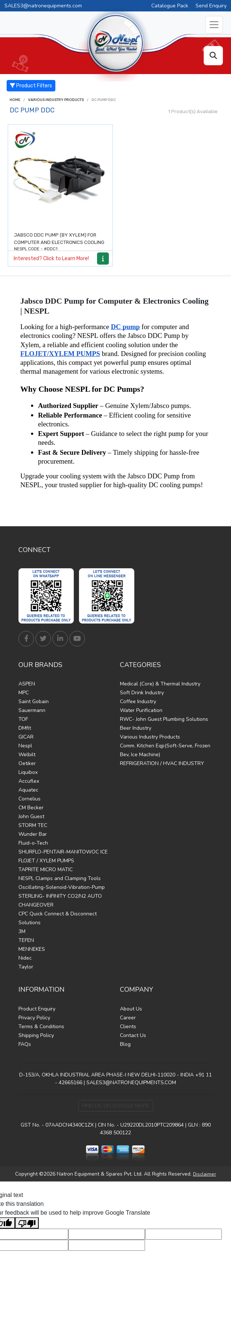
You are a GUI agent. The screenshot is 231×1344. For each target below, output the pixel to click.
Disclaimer (204, 1174)
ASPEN (26, 683)
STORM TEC (32, 825)
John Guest (31, 816)
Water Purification (141, 710)
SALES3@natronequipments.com (43, 5)
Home (15, 100)
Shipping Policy (36, 1035)
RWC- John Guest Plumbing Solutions (164, 719)
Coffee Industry (138, 701)
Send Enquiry (211, 5)
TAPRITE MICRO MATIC (45, 869)
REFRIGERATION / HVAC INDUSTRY (162, 763)
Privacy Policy (34, 1017)
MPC (23, 692)
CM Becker (31, 807)
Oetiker (27, 763)
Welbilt (26, 754)
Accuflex (28, 781)
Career (128, 1017)
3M (21, 931)
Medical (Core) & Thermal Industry (160, 683)
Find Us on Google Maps (115, 1105)
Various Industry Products (56, 100)
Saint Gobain (33, 701)
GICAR (26, 736)
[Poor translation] (27, 1223)
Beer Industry (135, 728)
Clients (128, 1026)
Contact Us (133, 1035)
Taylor (25, 966)
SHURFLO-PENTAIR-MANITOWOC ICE (63, 851)
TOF (23, 719)
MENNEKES (31, 949)
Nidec (25, 957)
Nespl (25, 745)
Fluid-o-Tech (33, 842)
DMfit (24, 728)
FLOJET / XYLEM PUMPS (46, 860)
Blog (125, 1044)
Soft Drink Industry (142, 692)
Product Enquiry (36, 1008)
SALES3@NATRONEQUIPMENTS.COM (131, 1082)
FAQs (24, 1044)
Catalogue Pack (169, 5)
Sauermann (31, 710)
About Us (131, 1008)
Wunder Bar (32, 834)
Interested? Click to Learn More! (51, 258)
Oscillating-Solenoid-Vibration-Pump (61, 887)
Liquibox (28, 772)
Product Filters (31, 86)
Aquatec (28, 789)
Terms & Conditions (41, 1026)
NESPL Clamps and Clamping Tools (59, 878)
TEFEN (26, 940)
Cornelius (29, 798)
